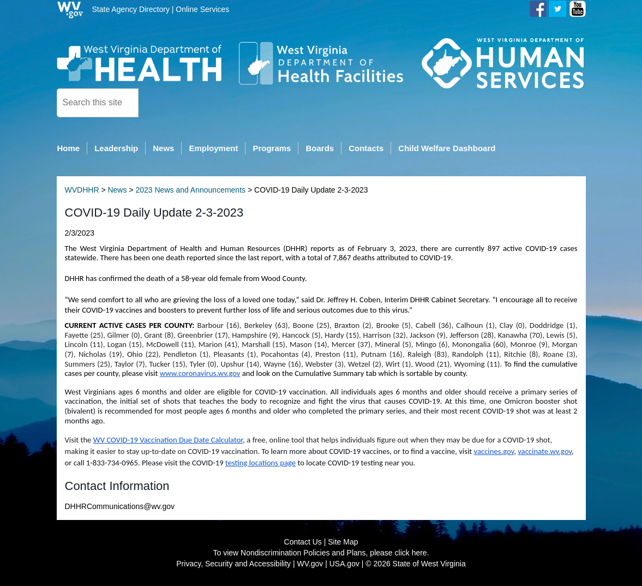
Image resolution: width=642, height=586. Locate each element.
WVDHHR (82, 190)
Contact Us (303, 542)
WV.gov (310, 564)
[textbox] (98, 102)
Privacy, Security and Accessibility (233, 564)
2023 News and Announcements (190, 190)
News (117, 190)
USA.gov (344, 564)
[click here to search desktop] (157, 102)
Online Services (202, 9)
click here (411, 553)
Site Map (343, 542)
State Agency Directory (131, 9)
